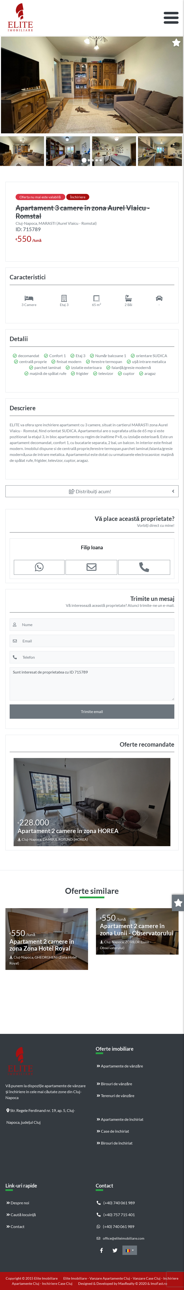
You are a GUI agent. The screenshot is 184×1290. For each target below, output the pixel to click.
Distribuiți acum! (90, 491)
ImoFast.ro (159, 1283)
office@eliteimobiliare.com (120, 1238)
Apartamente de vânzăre (120, 1066)
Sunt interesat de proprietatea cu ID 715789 (92, 684)
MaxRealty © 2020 (132, 1283)
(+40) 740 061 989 (116, 1202)
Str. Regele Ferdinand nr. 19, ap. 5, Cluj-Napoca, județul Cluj (40, 1112)
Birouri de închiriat (115, 1143)
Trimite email (92, 711)
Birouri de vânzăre (114, 1083)
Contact (15, 1226)
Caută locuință (21, 1214)
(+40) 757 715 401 (116, 1214)
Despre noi (17, 1202)
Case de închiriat (113, 1131)
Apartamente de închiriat (120, 1119)
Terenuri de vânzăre (115, 1095)
